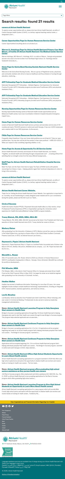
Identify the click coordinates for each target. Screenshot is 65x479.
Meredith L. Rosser (10, 255)
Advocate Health (5, 430)
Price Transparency (6, 410)
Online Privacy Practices (7, 419)
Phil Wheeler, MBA (10, 268)
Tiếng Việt (27, 467)
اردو (21, 467)
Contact (3, 427)
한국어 (52, 465)
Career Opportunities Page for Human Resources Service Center (29, 41)
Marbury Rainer (8, 228)
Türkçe (17, 467)
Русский (4, 467)
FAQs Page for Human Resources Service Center (22, 135)
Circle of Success (9, 204)
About (3, 421)
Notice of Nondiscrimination (11, 474)
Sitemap (4, 412)
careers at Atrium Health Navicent (16, 27)
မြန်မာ (15, 465)
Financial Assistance (6, 417)
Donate (3, 423)
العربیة (10, 465)
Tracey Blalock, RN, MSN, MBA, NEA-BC (19, 217)
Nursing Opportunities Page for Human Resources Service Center (29, 109)
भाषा (47, 465)
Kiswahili (11, 467)
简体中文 (20, 465)
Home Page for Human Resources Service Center (22, 122)
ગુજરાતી (32, 465)
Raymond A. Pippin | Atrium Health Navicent (20, 242)
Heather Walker (8, 281)
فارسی (27, 465)
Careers (4, 425)
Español (4, 465)
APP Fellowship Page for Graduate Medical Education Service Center (31, 82)
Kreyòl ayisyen (40, 465)
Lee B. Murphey (8, 295)
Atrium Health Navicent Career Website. (19, 190)
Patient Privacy (5, 414)
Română (57, 465)
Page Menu (6, 15)
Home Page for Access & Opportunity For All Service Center (27, 149)
